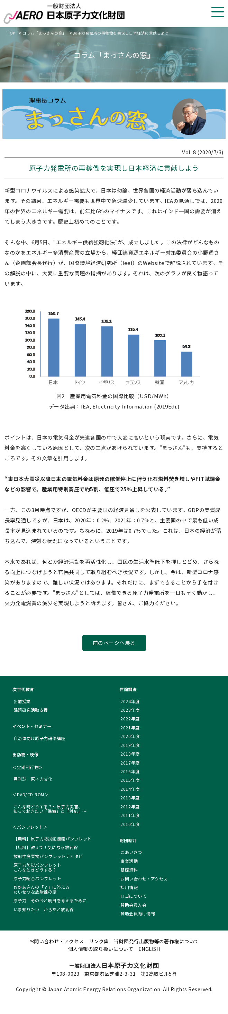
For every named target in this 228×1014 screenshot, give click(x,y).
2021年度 (129, 727)
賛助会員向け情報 (137, 913)
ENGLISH (149, 948)
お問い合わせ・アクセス (144, 879)
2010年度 (129, 824)
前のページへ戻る (114, 642)
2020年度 (129, 736)
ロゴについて (133, 896)
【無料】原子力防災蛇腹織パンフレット (52, 838)
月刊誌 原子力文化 (33, 779)
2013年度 (129, 797)
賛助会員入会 (133, 905)
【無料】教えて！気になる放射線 (45, 847)
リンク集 (99, 941)
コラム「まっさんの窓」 (44, 33)
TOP (11, 33)
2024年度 (129, 701)
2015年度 (129, 780)
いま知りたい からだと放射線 (43, 909)
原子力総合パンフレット (37, 878)
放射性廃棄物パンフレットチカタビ (48, 856)
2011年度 (129, 815)
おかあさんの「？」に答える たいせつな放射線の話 (41, 889)
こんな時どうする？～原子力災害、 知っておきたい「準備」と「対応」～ (50, 809)
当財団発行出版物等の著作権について (156, 941)
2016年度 (129, 771)
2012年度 (129, 806)
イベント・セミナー (32, 726)
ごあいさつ (131, 852)
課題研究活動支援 (30, 710)
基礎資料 (129, 870)
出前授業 (22, 701)
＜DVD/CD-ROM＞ (30, 794)
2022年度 (129, 718)
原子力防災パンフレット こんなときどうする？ (37, 867)
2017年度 (129, 763)
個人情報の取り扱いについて (101, 948)
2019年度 (129, 745)
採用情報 (129, 887)
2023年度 (129, 710)
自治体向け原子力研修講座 (39, 738)
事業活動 (129, 861)
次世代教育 (23, 689)
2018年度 (129, 754)
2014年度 (129, 789)
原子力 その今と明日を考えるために (50, 900)
